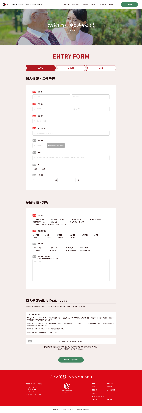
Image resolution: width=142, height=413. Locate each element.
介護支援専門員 (70, 250)
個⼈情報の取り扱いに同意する (71, 341)
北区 (47, 235)
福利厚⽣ (94, 4)
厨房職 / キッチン (39, 222)
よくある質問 (111, 390)
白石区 (72, 235)
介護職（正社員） (39, 219)
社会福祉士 (53, 250)
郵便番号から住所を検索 (56, 145)
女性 (43, 169)
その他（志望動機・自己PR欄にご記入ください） (50, 225)
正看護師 (84, 248)
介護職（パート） (57, 219)
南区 (96, 235)
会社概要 (109, 400)
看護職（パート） (95, 219)
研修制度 (85, 4)
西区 (35, 237)
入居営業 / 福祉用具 (77, 222)
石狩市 (72, 237)
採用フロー (95, 400)
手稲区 (48, 237)
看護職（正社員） (76, 219)
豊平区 (85, 235)
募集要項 (103, 4)
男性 (35, 169)
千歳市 (60, 237)
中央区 (36, 235)
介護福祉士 (69, 248)
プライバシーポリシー (98, 396)
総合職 (111, 4)
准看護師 (36, 250)
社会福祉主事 (85, 250)
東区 (59, 235)
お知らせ (94, 393)
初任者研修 (37, 248)
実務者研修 (53, 248)
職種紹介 (66, 4)
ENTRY (129, 4)
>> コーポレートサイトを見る (34, 395)
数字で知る (76, 4)
